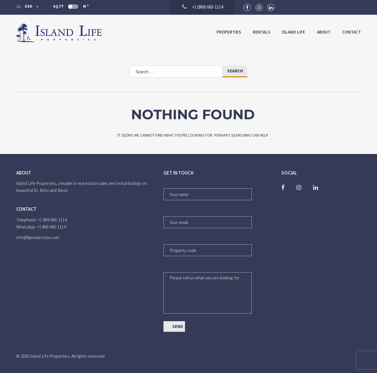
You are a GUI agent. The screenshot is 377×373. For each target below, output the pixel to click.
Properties (228, 32)
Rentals (261, 32)
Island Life (293, 32)
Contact (351, 32)
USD (24, 6)
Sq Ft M (70, 6)
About (323, 32)
